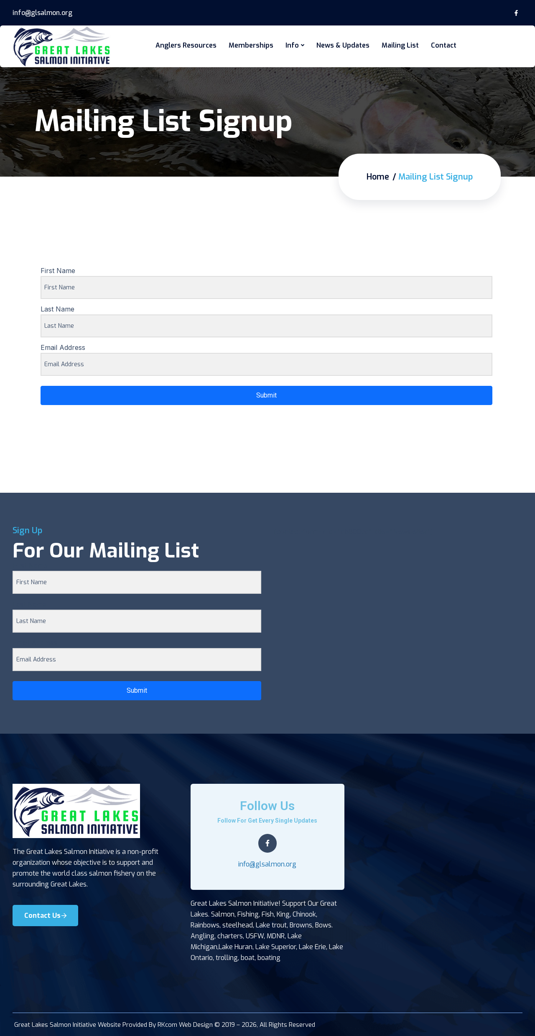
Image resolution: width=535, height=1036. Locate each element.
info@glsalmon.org (42, 13)
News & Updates (342, 45)
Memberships (251, 45)
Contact (443, 45)
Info (292, 45)
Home (378, 176)
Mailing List (400, 45)
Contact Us (45, 915)
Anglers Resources (186, 45)
